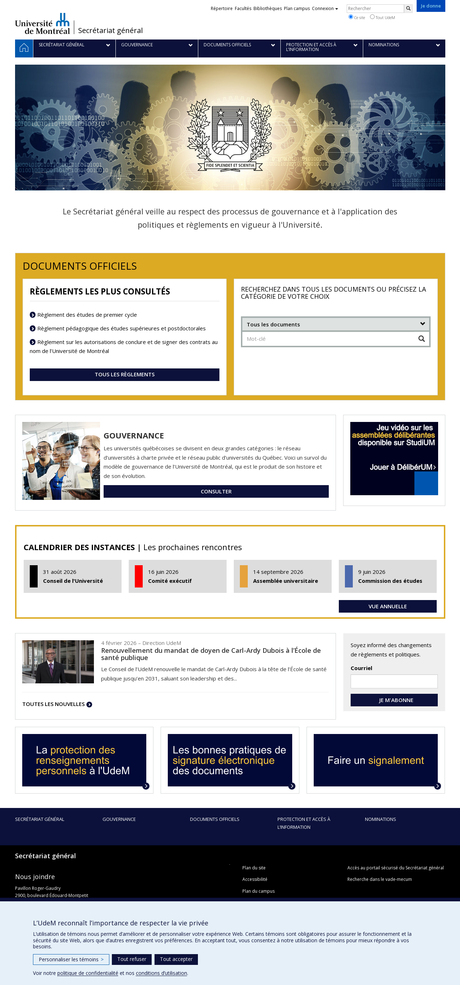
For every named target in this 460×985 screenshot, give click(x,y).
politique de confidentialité (87, 973)
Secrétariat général (110, 30)
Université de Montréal (42, 23)
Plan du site (254, 868)
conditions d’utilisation (161, 973)
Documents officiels (215, 819)
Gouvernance (119, 819)
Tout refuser (131, 959)
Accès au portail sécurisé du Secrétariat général (395, 868)
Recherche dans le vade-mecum (379, 879)
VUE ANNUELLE (388, 606)
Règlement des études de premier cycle (87, 314)
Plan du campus (258, 891)
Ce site (356, 17)
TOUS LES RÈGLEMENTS (125, 374)
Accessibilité (254, 879)
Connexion (325, 8)
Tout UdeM (382, 17)
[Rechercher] (408, 8)
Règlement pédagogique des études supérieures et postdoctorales (121, 328)
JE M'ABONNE (394, 699)
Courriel (361, 668)
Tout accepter (176, 959)
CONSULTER (216, 491)
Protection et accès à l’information (304, 823)
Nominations (380, 819)
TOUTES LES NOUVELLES (53, 703)
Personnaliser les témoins (71, 959)
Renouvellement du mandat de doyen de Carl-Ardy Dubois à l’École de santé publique (211, 654)
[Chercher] (421, 339)
